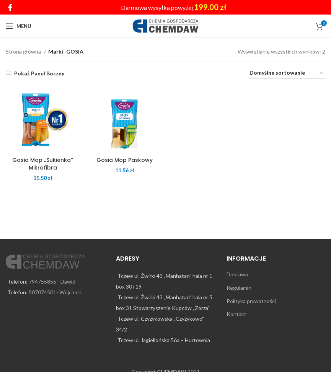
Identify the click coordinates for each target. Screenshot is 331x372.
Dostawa (237, 274)
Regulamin (239, 287)
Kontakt (236, 314)
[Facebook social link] (10, 7)
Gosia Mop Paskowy (124, 160)
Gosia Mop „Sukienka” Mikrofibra (42, 163)
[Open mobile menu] (18, 26)
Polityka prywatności (251, 301)
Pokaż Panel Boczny (39, 73)
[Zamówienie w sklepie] (287, 73)
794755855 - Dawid (52, 281)
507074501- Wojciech (55, 292)
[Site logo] (165, 25)
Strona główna (24, 51)
